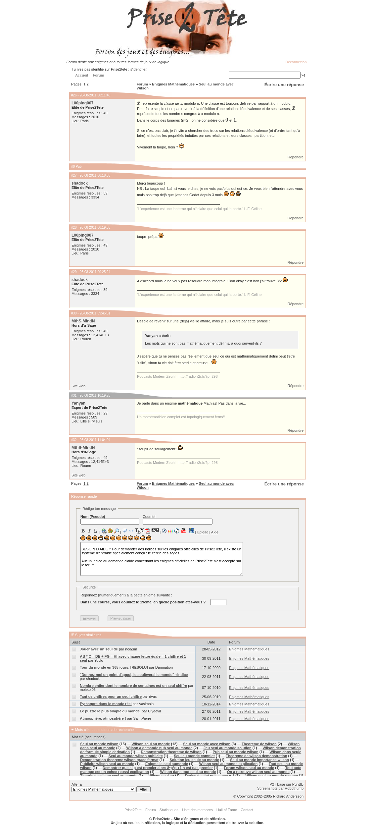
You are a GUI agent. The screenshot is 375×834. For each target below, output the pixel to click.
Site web (78, 386)
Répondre (296, 157)
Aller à (111, 787)
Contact (247, 810)
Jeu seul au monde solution (228, 748)
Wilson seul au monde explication (228, 764)
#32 (74, 440)
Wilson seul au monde (150, 744)
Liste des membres (197, 810)
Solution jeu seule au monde (194, 760)
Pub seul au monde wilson (235, 752)
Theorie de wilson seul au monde (108, 776)
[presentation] (138, 103)
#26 (74, 95)
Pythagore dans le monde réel (106, 704)
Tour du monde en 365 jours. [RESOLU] (114, 667)
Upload (203, 532)
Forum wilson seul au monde (249, 768)
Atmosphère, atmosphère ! (103, 718)
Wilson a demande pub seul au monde (159, 748)
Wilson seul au (161, 776)
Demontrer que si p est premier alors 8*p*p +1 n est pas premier (158, 768)
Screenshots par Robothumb (280, 788)
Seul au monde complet (194, 756)
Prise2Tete (133, 810)
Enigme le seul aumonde (166, 764)
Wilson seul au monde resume (272, 776)
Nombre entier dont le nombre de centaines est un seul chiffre (133, 686)
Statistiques (169, 810)
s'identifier (138, 69)
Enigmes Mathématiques (173, 84)
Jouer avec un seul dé (99, 649)
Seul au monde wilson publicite (136, 756)
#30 (74, 313)
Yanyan (78, 403)
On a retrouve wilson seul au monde (258, 772)
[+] (303, 75)
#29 (74, 272)
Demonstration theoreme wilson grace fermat (119, 760)
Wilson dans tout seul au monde (188, 772)
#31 (74, 395)
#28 (74, 227)
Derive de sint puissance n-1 (209, 776)
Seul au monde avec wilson (206, 744)
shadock (79, 183)
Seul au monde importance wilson (259, 760)
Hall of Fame (226, 810)
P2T (273, 784)
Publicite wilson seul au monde (107, 764)
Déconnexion (295, 62)
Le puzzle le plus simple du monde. (110, 711)
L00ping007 (82, 103)
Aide (214, 532)
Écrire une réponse (284, 84)
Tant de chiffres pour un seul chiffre (111, 696)
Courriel (177, 520)
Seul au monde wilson (99, 744)
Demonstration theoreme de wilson (171, 752)
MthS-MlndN (83, 321)
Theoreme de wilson (259, 744)
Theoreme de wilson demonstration (256, 756)
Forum (142, 84)
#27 (74, 175)
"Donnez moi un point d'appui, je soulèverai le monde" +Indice (134, 675)
